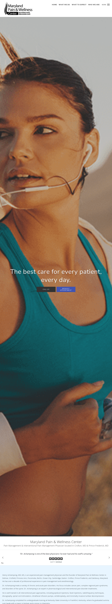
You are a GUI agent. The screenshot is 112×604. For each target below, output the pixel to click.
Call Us (46, 289)
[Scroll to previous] (3, 558)
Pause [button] (2, 563)
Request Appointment (66, 289)
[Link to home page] (17, 8)
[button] (108, 4)
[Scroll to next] (108, 558)
